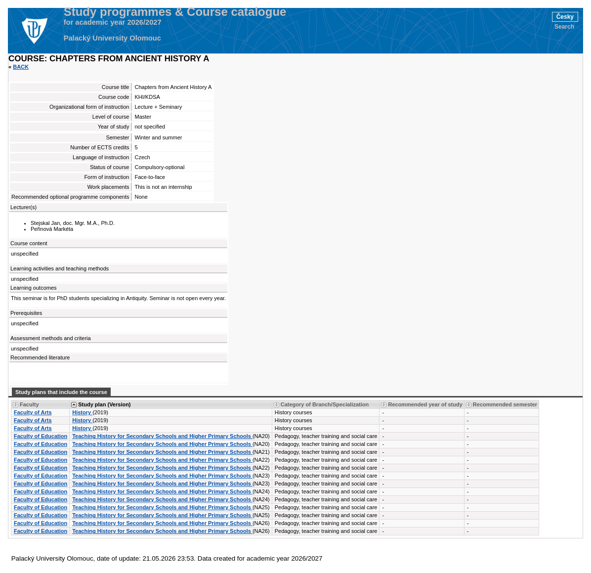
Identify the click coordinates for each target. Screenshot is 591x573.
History (82, 412)
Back (21, 67)
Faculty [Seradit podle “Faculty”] (29, 404)
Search (564, 26)
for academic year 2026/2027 (113, 22)
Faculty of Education (40, 436)
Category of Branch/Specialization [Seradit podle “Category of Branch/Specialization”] (325, 404)
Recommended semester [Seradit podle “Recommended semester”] (505, 404)
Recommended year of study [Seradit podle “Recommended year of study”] (425, 404)
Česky (565, 16)
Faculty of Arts (33, 412)
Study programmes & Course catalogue (175, 12)
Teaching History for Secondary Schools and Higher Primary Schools (162, 436)
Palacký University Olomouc (112, 38)
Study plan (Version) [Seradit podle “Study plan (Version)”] (104, 404)
